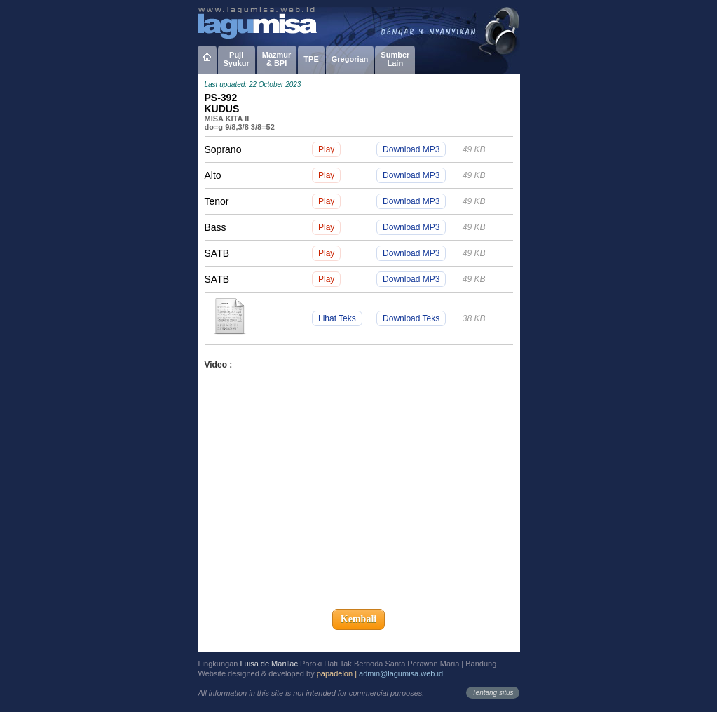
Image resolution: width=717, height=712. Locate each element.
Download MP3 (411, 149)
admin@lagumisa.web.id (401, 673)
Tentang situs (492, 693)
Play (326, 149)
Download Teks (411, 318)
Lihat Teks (337, 318)
